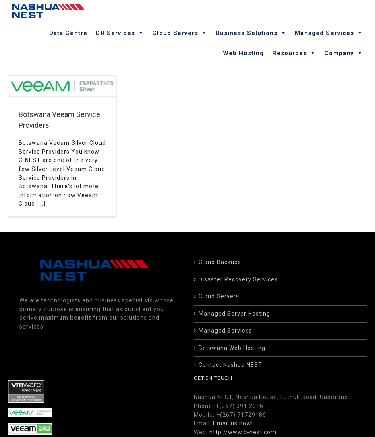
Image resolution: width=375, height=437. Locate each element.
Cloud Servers (175, 33)
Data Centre (68, 33)
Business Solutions (246, 33)
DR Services (115, 33)
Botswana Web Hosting (232, 341)
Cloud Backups (220, 255)
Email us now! (233, 416)
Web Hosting (243, 53)
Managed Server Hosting (234, 307)
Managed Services (324, 33)
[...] (41, 203)
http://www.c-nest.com (242, 425)
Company (339, 53)
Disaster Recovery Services (238, 272)
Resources (289, 53)
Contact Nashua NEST (230, 358)
